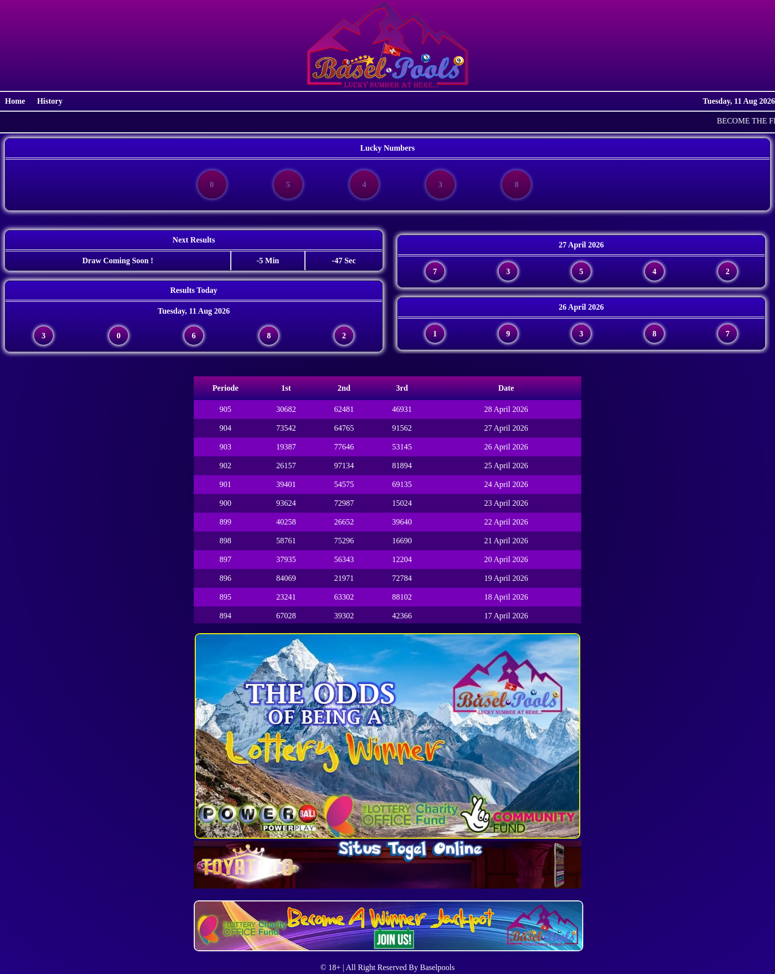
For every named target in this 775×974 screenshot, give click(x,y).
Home (16, 101)
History (50, 101)
